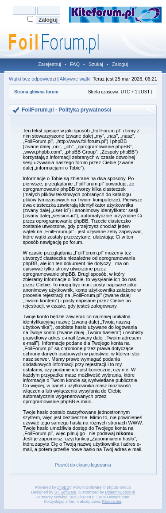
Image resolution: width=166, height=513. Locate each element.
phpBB (63, 487)
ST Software (65, 492)
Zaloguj (120, 64)
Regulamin (111, 501)
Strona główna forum (36, 91)
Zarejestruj (49, 64)
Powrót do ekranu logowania (83, 465)
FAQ (75, 64)
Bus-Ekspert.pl (82, 497)
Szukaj (96, 64)
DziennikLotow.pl (120, 492)
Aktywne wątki (75, 78)
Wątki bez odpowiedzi (32, 78)
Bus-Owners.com (114, 497)
